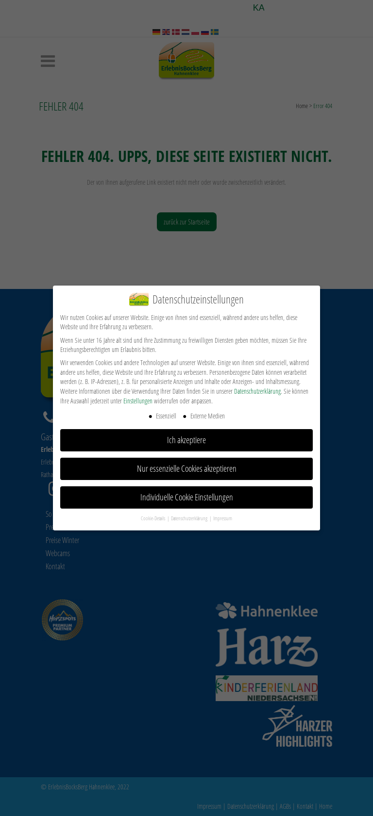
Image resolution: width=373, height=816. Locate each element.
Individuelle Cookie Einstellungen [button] (186, 497)
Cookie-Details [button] (153, 518)
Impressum (222, 518)
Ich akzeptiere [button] (186, 440)
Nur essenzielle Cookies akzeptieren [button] (187, 468)
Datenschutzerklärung (257, 391)
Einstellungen (138, 400)
